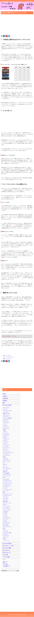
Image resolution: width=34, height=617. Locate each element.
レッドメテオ (5, 446)
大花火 (4, 456)
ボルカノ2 (5, 464)
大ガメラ (5, 504)
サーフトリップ (6, 505)
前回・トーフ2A (6, 355)
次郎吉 (4, 429)
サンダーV (5, 425)
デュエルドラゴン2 (7, 474)
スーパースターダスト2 (8, 452)
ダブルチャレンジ (6, 522)
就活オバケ (5, 563)
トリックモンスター (7, 526)
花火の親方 (5, 501)
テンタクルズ (5, 419)
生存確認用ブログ (6, 566)
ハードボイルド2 (6, 507)
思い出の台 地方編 (7, 543)
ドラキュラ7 (5, 441)
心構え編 (5, 396)
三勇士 (4, 538)
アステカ (5, 431)
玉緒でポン (5, 471)
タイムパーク (5, 537)
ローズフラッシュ (6, 453)
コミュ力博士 (5, 564)
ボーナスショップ (6, 415)
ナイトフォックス (6, 461)
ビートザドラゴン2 (7, 480)
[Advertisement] (17, 25)
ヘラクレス (5, 514)
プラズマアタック (6, 459)
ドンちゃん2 (5, 498)
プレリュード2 (6, 450)
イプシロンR (5, 412)
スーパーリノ (5, 519)
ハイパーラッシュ (6, 476)
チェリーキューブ (6, 447)
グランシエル (5, 467)
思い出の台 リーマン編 (8, 545)
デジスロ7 (5, 449)
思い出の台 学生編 (7, 405)
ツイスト (5, 529)
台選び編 (5, 400)
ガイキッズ (5, 458)
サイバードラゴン (6, 508)
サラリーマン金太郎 (7, 532)
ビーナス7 (5, 440)
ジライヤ (5, 443)
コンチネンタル (6, 434)
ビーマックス (5, 432)
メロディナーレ (6, 416)
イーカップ (5, 488)
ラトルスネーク (6, 535)
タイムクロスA (6, 479)
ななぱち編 (5, 554)
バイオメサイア (6, 444)
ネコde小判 (5, 511)
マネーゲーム (5, 499)
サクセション (5, 421)
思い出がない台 (6, 550)
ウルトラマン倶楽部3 (7, 418)
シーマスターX (6, 422)
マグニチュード (6, 428)
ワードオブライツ (6, 455)
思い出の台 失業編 (7, 547)
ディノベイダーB (6, 468)
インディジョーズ (6, 510)
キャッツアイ (5, 491)
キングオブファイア (7, 495)
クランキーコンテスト (7, 410)
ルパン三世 (5, 470)
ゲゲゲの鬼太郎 (6, 473)
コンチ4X (5, 513)
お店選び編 (5, 398)
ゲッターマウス (6, 407)
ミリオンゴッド (6, 540)
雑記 (4, 402)
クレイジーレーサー (7, 502)
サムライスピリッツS (7, 493)
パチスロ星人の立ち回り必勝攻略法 (20, 614)
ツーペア (5, 424)
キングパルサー (6, 523)
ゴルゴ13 (5, 520)
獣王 (4, 492)
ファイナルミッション (7, 482)
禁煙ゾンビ (5, 561)
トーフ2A (5, 516)
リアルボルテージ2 (7, 485)
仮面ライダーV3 (6, 413)
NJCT (4, 477)
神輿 (4, 528)
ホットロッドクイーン (7, 483)
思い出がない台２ (7, 552)
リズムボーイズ (6, 438)
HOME (4, 393)
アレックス (5, 409)
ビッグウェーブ (6, 427)
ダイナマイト (5, 435)
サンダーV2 (5, 531)
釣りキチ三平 (5, 525)
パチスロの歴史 (6, 556)
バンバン (5, 465)
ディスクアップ (6, 486)
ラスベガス (5, 534)
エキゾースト (5, 496)
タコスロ (5, 437)
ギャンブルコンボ (6, 517)
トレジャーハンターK (7, 489)
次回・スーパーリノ (7, 358)
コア (4, 462)
